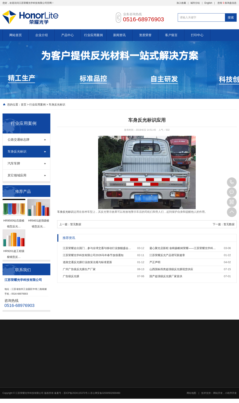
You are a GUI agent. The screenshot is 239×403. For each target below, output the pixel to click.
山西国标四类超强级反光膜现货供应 (171, 269)
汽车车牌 (14, 163)
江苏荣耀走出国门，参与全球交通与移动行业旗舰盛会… (97, 248)
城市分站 (195, 3)
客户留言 (171, 35)
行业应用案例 (93, 35)
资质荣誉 (145, 35)
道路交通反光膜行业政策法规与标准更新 (87, 262)
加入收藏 (181, 3)
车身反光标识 (57, 104)
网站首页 (15, 35)
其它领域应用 (17, 175)
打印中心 (197, 35)
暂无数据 (75, 224)
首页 (23, 104)
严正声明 (154, 262)
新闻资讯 (119, 35)
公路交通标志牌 (18, 139)
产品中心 (67, 35)
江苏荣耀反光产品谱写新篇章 (167, 255)
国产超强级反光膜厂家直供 (165, 276)
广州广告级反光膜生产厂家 (79, 269)
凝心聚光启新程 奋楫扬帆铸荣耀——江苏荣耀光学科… (182, 248)
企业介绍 (41, 35)
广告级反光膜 (71, 276)
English (208, 3)
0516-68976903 (232, 182)
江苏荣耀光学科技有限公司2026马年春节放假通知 (93, 255)
